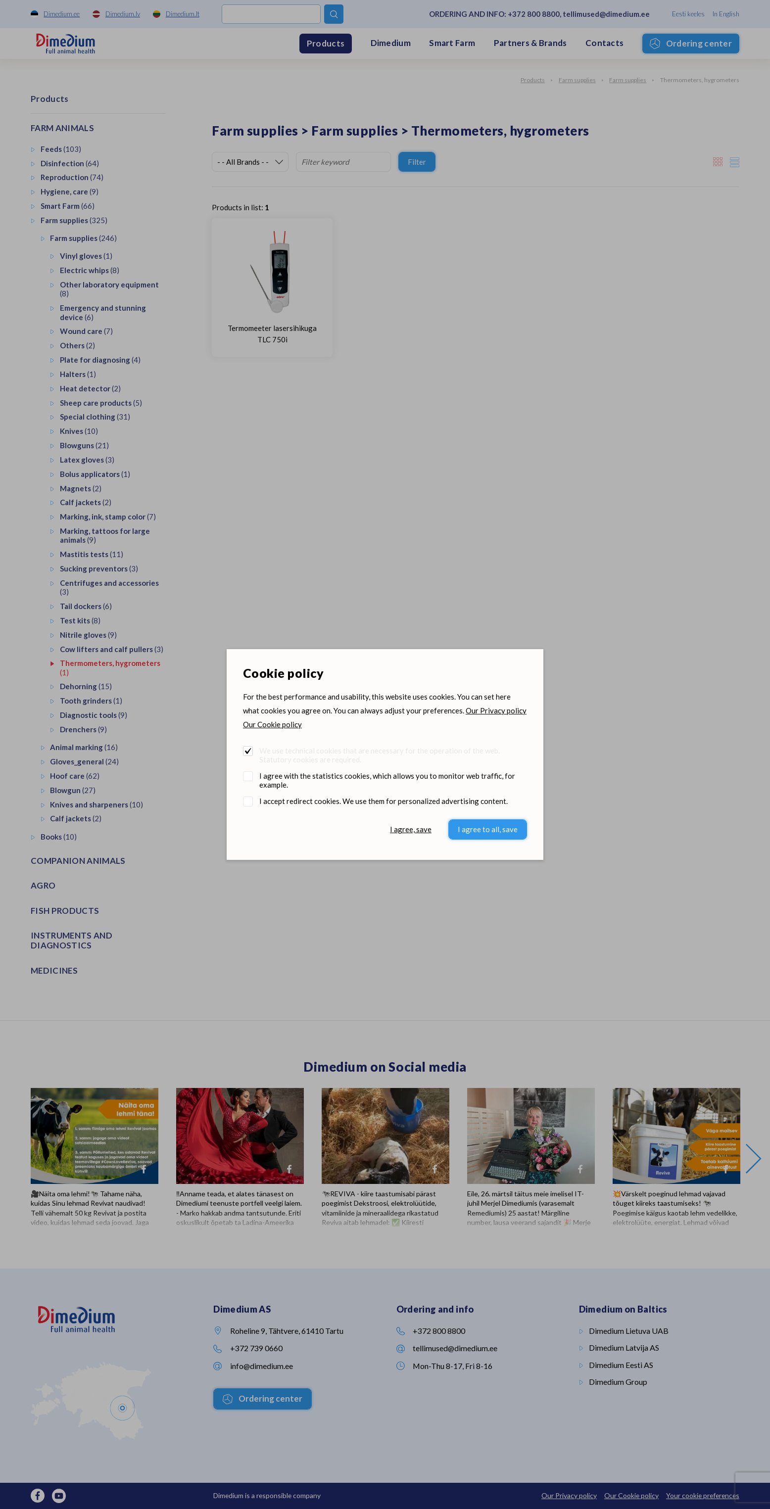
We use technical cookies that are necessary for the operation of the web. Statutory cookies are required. (379, 755)
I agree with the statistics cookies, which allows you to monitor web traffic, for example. (387, 780)
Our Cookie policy (272, 724)
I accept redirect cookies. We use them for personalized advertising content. (383, 801)
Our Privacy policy (496, 710)
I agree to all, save (488, 829)
